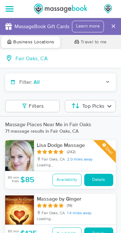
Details (98, 180)
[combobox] (65, 58)
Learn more (88, 26)
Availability (66, 180)
